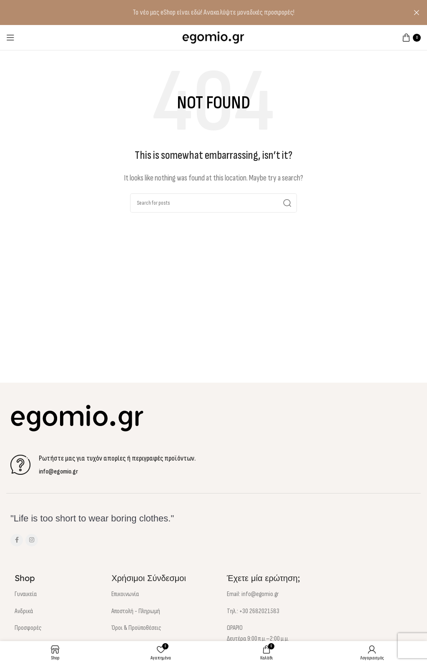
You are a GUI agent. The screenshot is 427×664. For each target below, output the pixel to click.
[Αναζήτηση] (213, 203)
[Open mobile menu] (10, 37)
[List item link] (52, 594)
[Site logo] (213, 37)
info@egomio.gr (58, 472)
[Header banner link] (201, 12)
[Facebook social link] (16, 540)
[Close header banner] (416, 12)
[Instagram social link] (31, 540)
